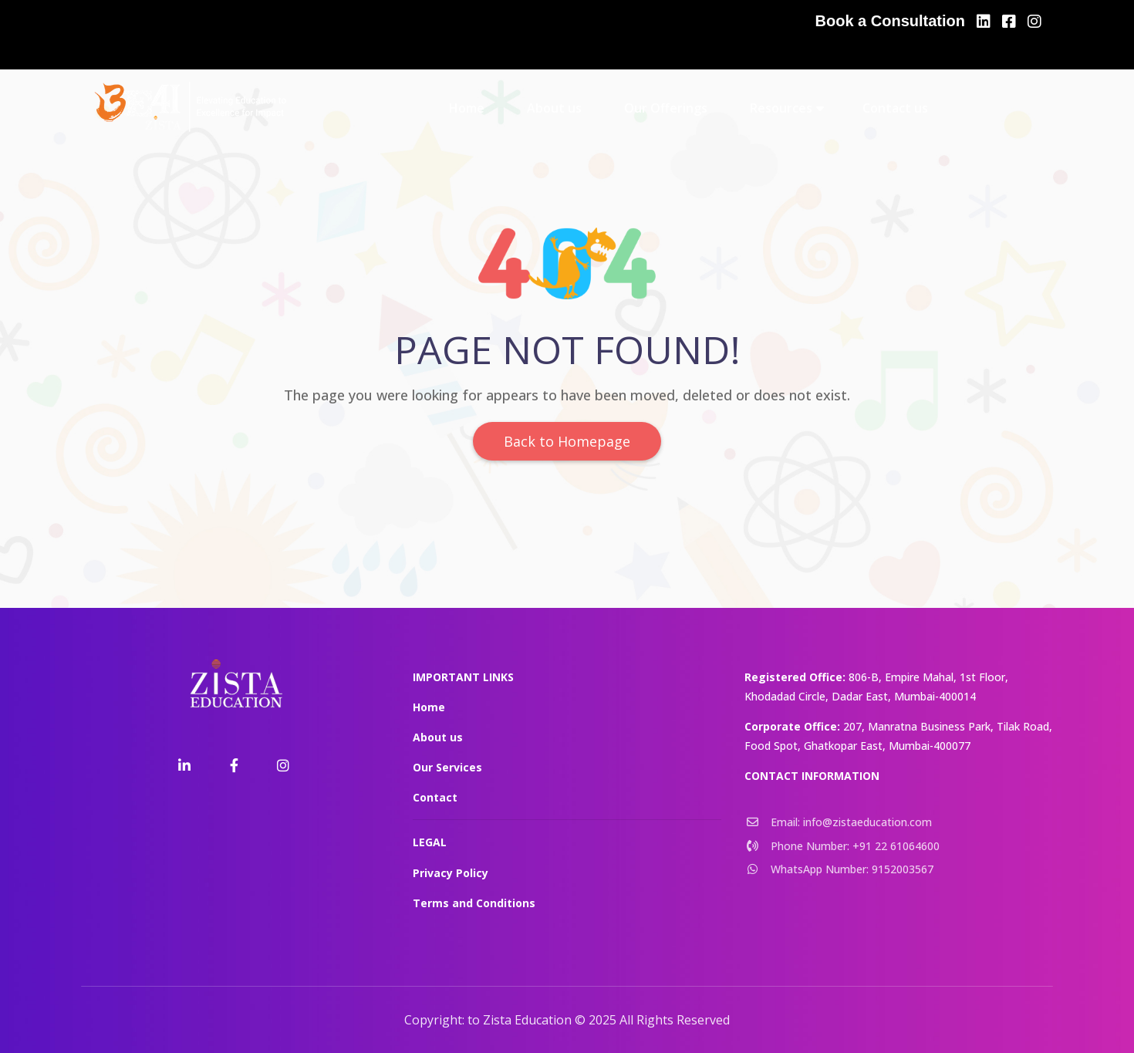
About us (554, 108)
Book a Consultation (890, 20)
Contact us (895, 108)
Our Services (447, 767)
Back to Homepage (567, 441)
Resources (781, 108)
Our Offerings (665, 108)
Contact (435, 797)
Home (466, 108)
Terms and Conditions (474, 903)
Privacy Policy (450, 873)
